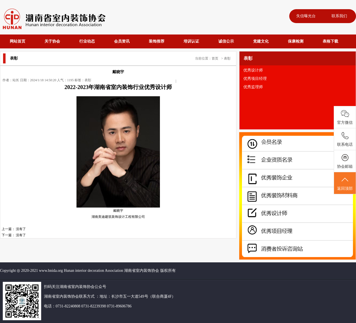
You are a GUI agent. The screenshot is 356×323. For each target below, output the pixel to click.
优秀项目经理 (255, 79)
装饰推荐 (156, 41)
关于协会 (52, 41)
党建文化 (261, 41)
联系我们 (339, 16)
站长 (16, 80)
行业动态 (87, 41)
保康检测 (295, 41)
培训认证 (191, 41)
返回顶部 (345, 183)
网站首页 (17, 41)
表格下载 (330, 41)
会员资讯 (122, 41)
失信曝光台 (306, 16)
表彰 (227, 58)
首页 (215, 58)
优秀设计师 (253, 70)
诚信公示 (226, 41)
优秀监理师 (253, 87)
